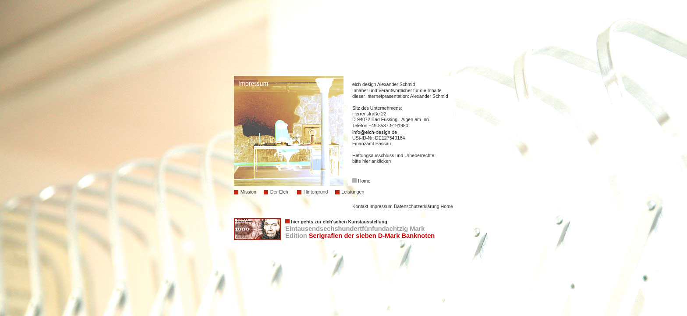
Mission (248, 191)
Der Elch (279, 191)
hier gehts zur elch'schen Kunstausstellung (339, 221)
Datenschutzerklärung (416, 206)
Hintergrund (316, 191)
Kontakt (360, 206)
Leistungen (352, 191)
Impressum (381, 206)
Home (364, 180)
